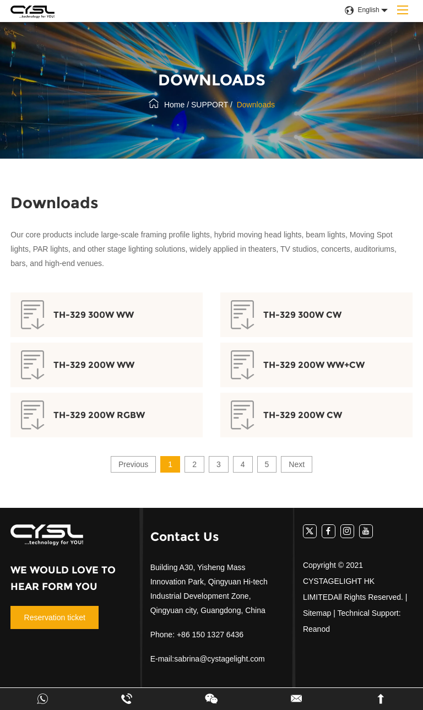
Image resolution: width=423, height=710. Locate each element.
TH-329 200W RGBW (99, 415)
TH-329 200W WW (93, 365)
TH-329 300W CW (302, 315)
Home (174, 104)
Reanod (316, 629)
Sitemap (317, 613)
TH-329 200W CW (302, 415)
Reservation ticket (54, 617)
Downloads (256, 104)
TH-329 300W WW (93, 315)
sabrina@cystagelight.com (219, 658)
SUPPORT (209, 104)
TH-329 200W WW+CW (314, 365)
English (361, 10)
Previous (133, 464)
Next (297, 464)
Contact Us (184, 536)
